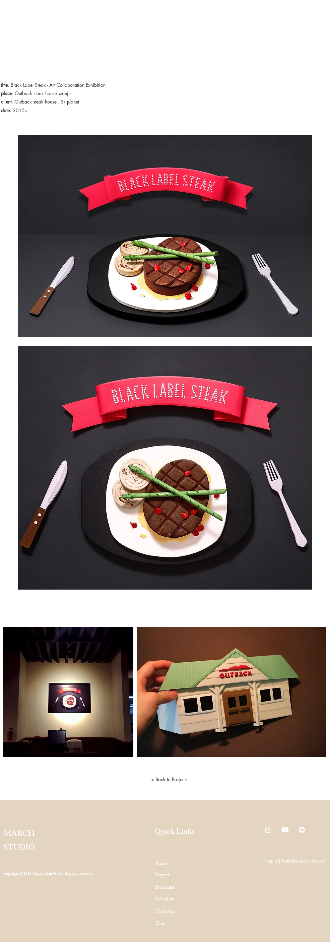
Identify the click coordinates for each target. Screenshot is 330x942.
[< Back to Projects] (169, 779)
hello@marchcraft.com (303, 861)
